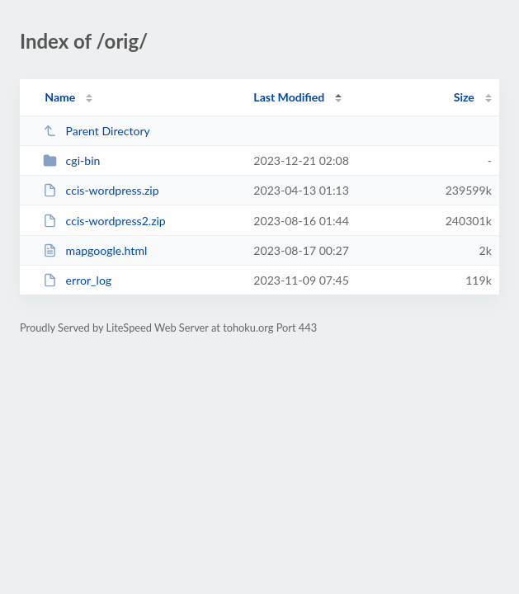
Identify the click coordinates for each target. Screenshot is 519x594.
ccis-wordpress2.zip (104, 221)
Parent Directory (96, 131)
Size (464, 97)
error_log (77, 280)
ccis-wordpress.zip (100, 190)
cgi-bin (71, 160)
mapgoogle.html (95, 250)
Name (60, 97)
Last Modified (288, 97)
